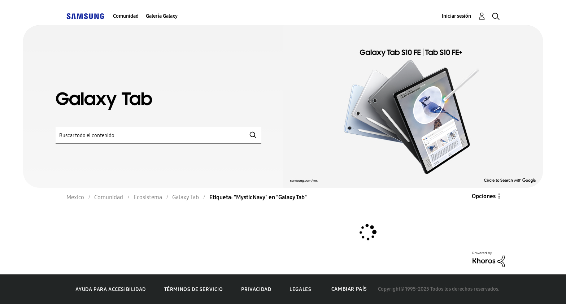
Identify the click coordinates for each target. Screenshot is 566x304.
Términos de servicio (193, 289)
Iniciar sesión (456, 16)
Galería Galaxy (162, 16)
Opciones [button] (484, 196)
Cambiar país (349, 289)
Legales (300, 289)
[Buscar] (158, 135)
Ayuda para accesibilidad (110, 289)
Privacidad (256, 289)
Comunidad (126, 16)
